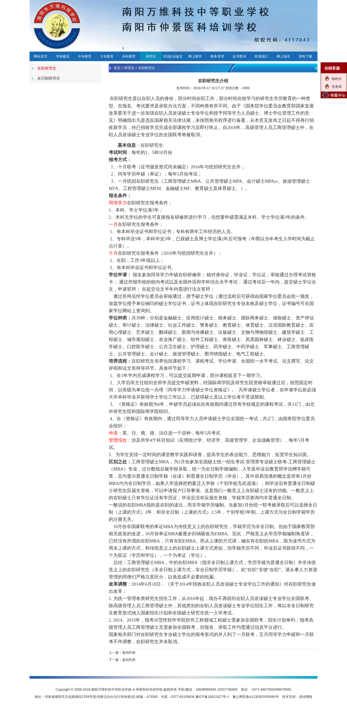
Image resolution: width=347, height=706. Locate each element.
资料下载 (305, 56)
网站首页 (40, 56)
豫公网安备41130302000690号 (256, 697)
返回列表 (129, 652)
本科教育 (129, 56)
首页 (117, 68)
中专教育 (84, 56)
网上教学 (195, 56)
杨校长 (337, 79)
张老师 (337, 86)
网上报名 (283, 56)
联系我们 (261, 56)
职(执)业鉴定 (172, 56)
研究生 (151, 56)
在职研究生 (146, 68)
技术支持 (289, 697)
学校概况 (62, 56)
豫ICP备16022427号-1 (212, 697)
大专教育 (107, 56)
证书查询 (239, 56)
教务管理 (217, 56)
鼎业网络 (305, 697)
